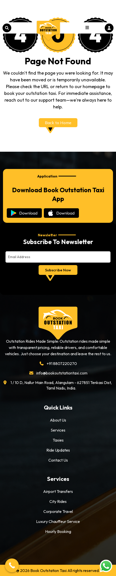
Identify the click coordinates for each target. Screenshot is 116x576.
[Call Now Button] (12, 565)
